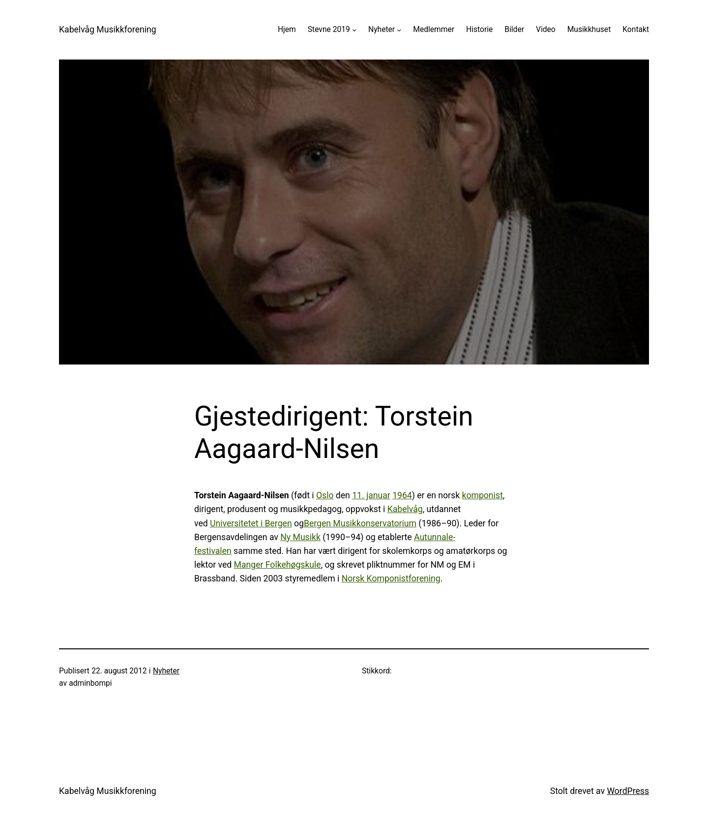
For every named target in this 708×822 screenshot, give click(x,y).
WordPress (628, 791)
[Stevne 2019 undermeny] (354, 30)
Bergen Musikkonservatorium (360, 523)
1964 (402, 495)
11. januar (371, 495)
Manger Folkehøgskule (277, 565)
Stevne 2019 (329, 29)
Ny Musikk (300, 537)
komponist (482, 495)
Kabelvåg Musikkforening (107, 29)
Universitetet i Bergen (251, 523)
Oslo (325, 495)
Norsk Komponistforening (391, 578)
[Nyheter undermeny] (399, 30)
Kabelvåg (405, 509)
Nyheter (381, 29)
